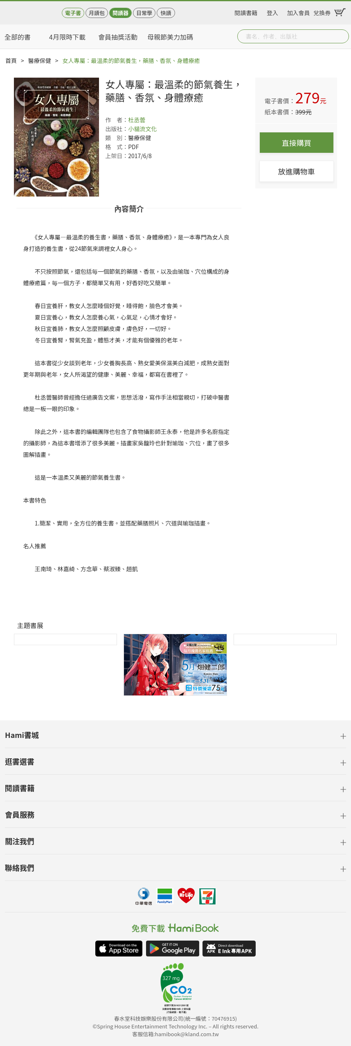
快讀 (165, 13)
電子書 (73, 13)
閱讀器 (120, 13)
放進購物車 (296, 171)
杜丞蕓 (136, 120)
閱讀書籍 (245, 11)
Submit (342, 36)
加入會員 (298, 11)
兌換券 (322, 11)
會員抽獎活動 (117, 37)
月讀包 (97, 13)
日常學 (144, 13)
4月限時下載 (67, 37)
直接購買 (296, 142)
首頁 (11, 60)
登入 (272, 11)
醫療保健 (39, 60)
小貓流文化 (142, 129)
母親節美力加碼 (170, 37)
